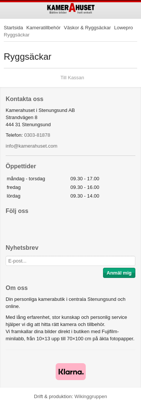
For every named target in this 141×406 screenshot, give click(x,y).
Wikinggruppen (90, 396)
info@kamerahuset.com (31, 146)
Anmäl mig (119, 273)
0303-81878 (37, 135)
